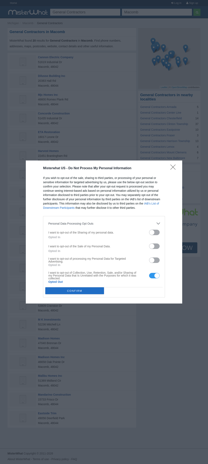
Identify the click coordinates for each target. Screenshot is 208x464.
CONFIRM (74, 290)
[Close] (174, 168)
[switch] (154, 232)
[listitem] (104, 223)
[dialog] (104, 232)
